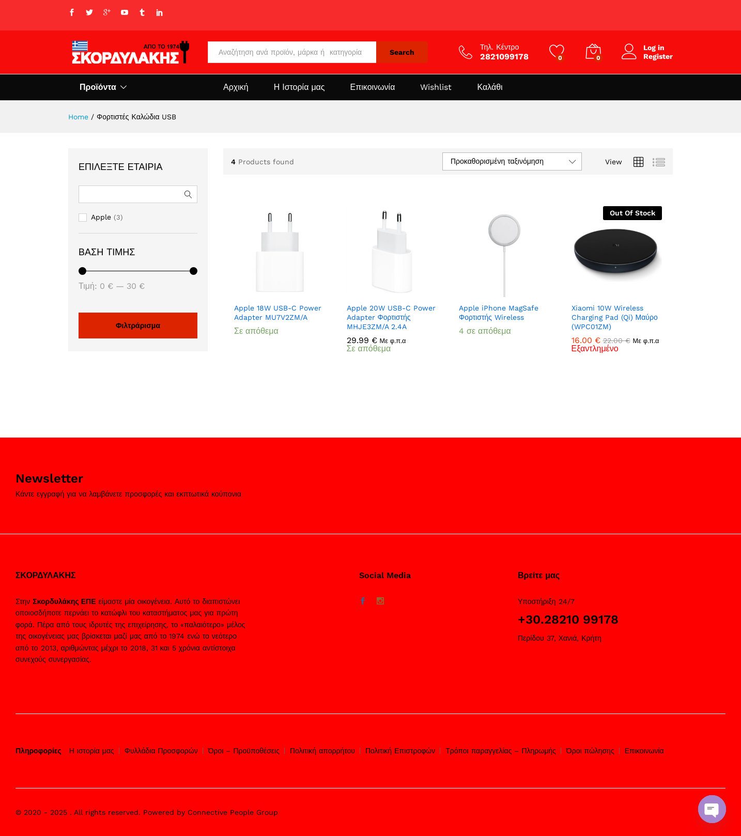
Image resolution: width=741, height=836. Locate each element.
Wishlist (436, 87)
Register (658, 56)
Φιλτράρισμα (138, 325)
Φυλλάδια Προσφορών (161, 751)
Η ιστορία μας (91, 751)
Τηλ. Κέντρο (499, 47)
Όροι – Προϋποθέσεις (244, 751)
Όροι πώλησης (590, 751)
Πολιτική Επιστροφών (400, 751)
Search (402, 52)
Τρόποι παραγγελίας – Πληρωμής (500, 751)
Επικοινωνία (372, 87)
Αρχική (236, 87)
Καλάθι (489, 87)
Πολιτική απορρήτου (322, 751)
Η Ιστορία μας (299, 87)
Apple (101, 217)
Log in (643, 47)
